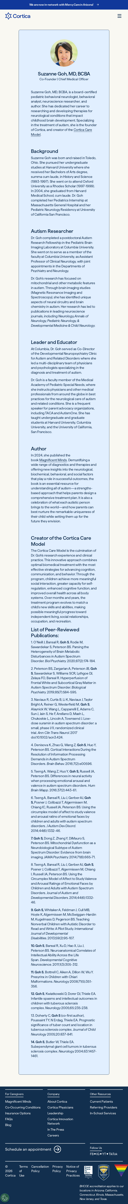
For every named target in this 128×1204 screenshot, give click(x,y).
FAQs (9, 1119)
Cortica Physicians (60, 1107)
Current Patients (101, 1101)
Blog (8, 1125)
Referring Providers (103, 1107)
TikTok (113, 1154)
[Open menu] (119, 16)
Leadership (55, 1113)
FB (92, 1154)
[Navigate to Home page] (17, 15)
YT (104, 1154)
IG (97, 1154)
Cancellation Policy (40, 1169)
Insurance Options (18, 1113)
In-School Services (103, 1113)
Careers (53, 1135)
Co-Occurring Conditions (23, 1107)
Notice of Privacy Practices (72, 1171)
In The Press (55, 1129)
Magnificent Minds (53, 460)
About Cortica (57, 1101)
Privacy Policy (57, 1169)
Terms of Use (23, 1171)
